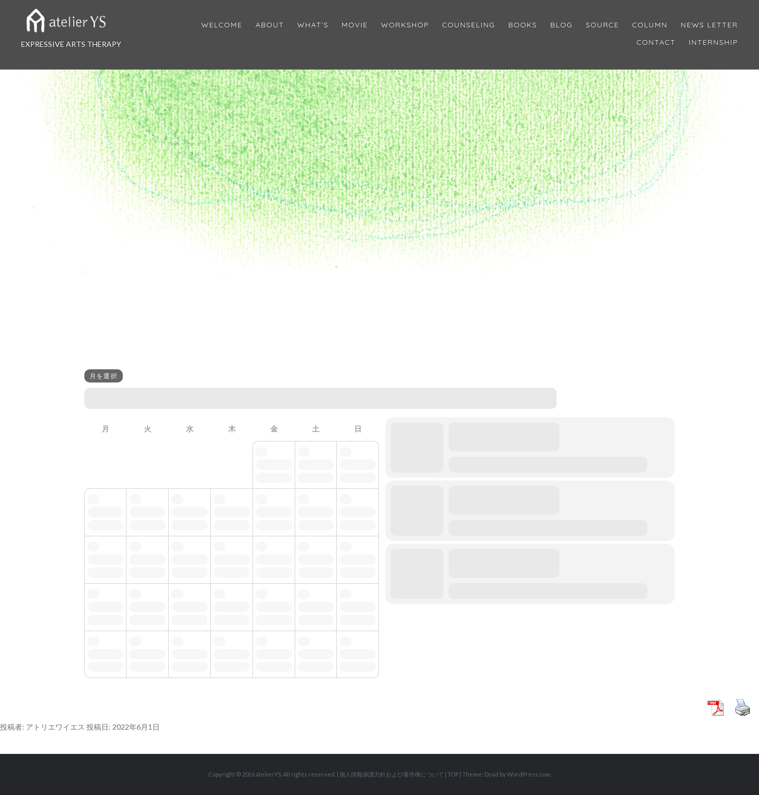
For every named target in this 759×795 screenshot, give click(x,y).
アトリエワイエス (55, 726)
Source (602, 25)
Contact (656, 42)
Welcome (221, 25)
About (270, 25)
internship (713, 42)
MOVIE (355, 25)
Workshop (405, 25)
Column (649, 25)
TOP (453, 774)
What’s (312, 25)
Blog (561, 25)
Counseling (468, 25)
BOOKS (522, 25)
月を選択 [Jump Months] (104, 376)
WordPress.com (528, 774)
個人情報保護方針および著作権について (391, 774)
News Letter (709, 25)
